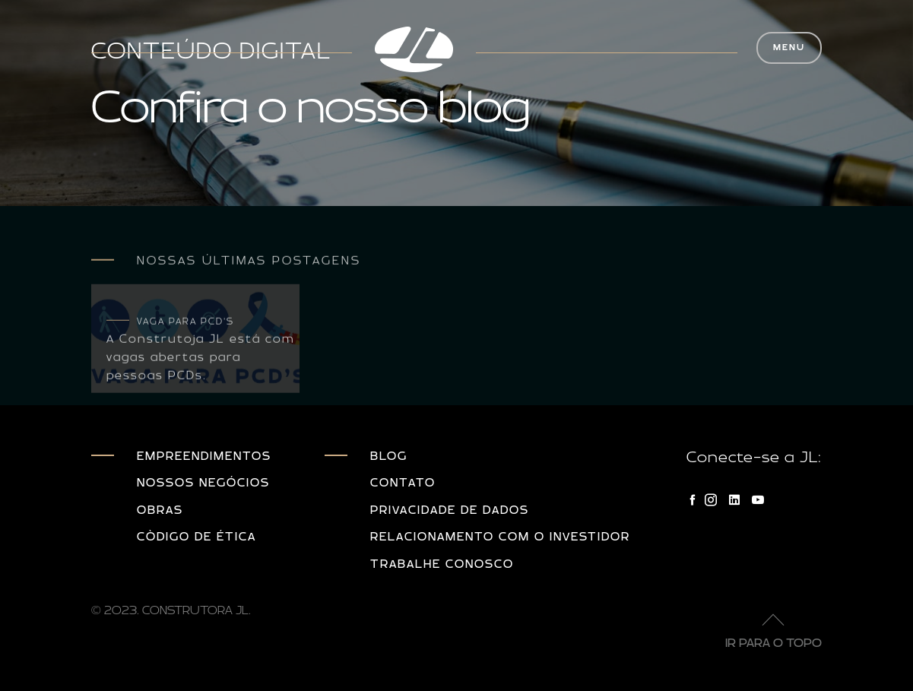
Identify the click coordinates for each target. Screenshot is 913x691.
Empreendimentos (204, 456)
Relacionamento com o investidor (500, 537)
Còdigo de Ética (196, 537)
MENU (789, 47)
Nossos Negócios (203, 483)
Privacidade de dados (449, 510)
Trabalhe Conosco (442, 564)
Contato (403, 483)
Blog (388, 456)
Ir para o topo (773, 626)
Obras (160, 510)
